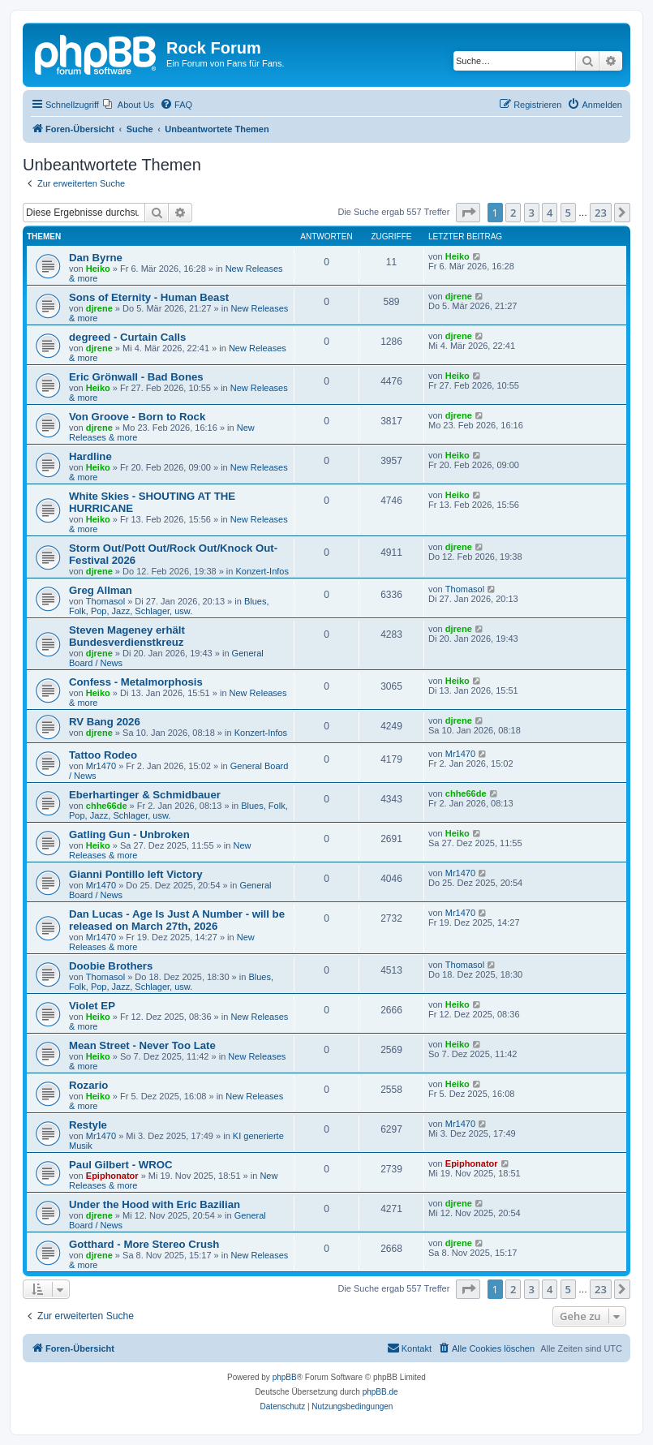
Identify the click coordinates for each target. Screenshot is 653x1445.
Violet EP (92, 1006)
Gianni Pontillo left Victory (136, 874)
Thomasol (105, 601)
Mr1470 (101, 766)
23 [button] (601, 212)
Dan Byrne (95, 258)
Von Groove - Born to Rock (137, 417)
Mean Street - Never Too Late (142, 1045)
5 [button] (568, 212)
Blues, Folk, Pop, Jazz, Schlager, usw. (169, 606)
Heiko (98, 268)
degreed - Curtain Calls (127, 337)
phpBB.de (380, 1391)
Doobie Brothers (111, 966)
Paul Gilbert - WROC (120, 1165)
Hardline (90, 456)
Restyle (88, 1125)
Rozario (88, 1085)
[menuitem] (128, 104)
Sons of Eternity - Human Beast (149, 297)
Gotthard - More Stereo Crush (144, 1244)
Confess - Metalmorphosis (136, 682)
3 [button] (532, 212)
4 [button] (549, 212)
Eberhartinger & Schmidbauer (145, 795)
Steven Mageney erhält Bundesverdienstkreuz (127, 636)
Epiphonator (112, 1176)
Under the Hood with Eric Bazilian (154, 1204)
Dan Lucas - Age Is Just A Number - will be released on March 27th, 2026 (177, 920)
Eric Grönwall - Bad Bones (136, 377)
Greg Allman (100, 590)
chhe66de (106, 806)
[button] (468, 212)
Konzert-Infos (262, 571)
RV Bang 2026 (104, 722)
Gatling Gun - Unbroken (129, 834)
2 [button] (513, 212)
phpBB (285, 1377)
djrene (99, 308)
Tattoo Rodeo (103, 755)
